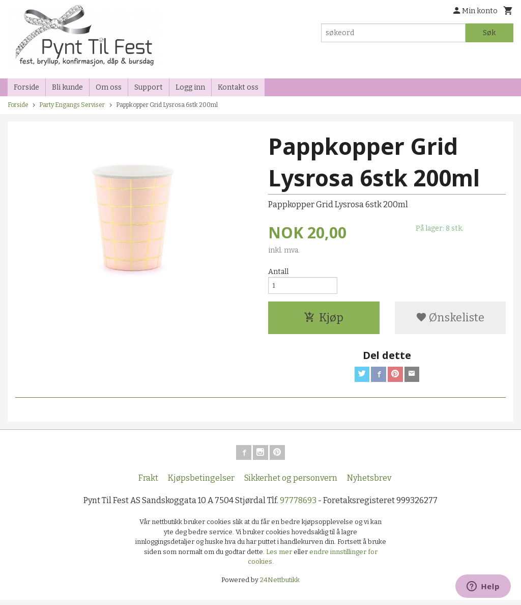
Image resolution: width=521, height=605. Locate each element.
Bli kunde (67, 87)
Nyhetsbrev (369, 483)
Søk (489, 33)
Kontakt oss (238, 87)
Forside (26, 87)
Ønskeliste (450, 320)
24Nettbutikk (280, 584)
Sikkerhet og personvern (290, 483)
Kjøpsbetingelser (201, 483)
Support (148, 87)
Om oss (109, 87)
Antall (278, 271)
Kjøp (323, 320)
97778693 (298, 505)
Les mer (280, 556)
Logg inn (190, 87)
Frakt (148, 483)
